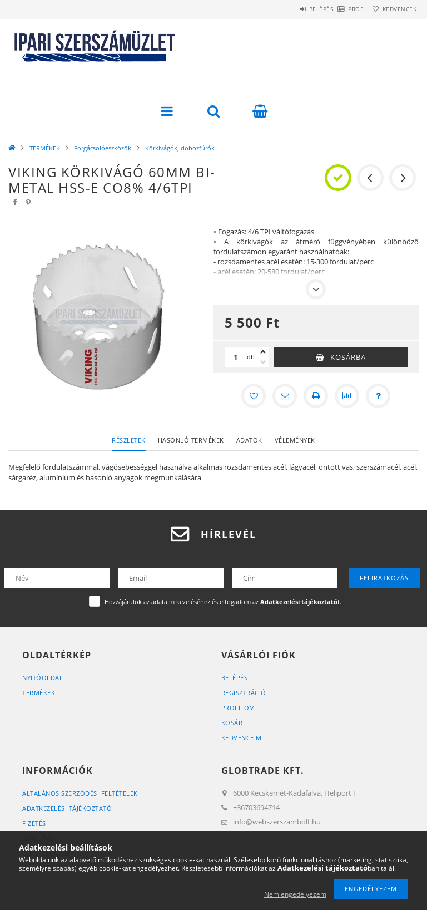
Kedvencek (393, 9)
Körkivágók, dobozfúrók (180, 148)
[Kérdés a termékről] (378, 396)
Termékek (38, 692)
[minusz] (263, 362)
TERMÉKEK (44, 148)
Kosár (232, 722)
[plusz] (263, 352)
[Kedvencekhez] (253, 396)
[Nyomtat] (316, 396)
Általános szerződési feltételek (80, 793)
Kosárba (348, 357)
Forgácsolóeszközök (102, 148)
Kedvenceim (241, 737)
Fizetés (34, 823)
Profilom (238, 707)
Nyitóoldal (42, 677)
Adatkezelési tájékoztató (67, 808)
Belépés (290, 9)
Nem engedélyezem (295, 894)
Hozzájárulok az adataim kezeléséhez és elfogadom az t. (223, 601)
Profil (340, 9)
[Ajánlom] (284, 396)
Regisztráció (243, 692)
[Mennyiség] (236, 357)
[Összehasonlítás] (347, 396)
